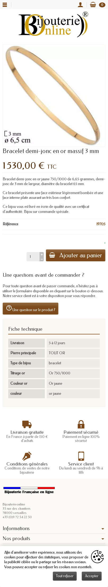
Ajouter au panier (75, 255)
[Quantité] (33, 256)
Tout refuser (65, 576)
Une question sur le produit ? (30, 308)
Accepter (91, 576)
